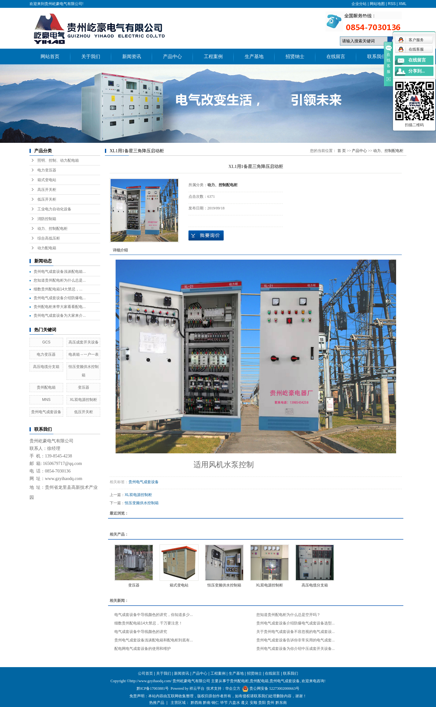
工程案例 (213, 56)
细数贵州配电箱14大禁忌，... (58, 289)
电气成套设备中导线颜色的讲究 (140, 631)
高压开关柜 (46, 189)
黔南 (206, 702)
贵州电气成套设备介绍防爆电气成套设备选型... (295, 623)
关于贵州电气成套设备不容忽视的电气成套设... (295, 631)
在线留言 (335, 56)
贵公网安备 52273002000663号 (274, 688)
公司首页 (145, 673)
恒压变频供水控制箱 (142, 503)
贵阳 (262, 702)
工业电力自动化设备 (54, 209)
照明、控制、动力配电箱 (58, 160)
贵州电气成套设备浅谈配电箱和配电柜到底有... (153, 640)
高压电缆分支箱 (46, 366)
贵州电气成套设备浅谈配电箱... (60, 271)
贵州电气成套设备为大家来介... (60, 315)
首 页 (341, 150)
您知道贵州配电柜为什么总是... (60, 280)
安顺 (253, 702)
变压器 (83, 387)
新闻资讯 (131, 56)
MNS (46, 399)
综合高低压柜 (48, 238)
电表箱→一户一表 (83, 354)
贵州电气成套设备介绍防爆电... (60, 298)
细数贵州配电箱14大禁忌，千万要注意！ (148, 623)
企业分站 (359, 4)
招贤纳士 (295, 56)
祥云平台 (196, 688)
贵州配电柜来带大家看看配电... (60, 307)
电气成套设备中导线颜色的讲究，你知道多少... (153, 615)
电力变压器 (46, 170)
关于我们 (90, 56)
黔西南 (196, 702)
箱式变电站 (46, 180)
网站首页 (50, 56)
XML (402, 4)
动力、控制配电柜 (52, 228)
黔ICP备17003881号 (153, 688)
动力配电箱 (46, 248)
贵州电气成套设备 (46, 412)
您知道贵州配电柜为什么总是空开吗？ (288, 615)
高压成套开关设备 (83, 342)
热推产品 (156, 702)
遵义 (244, 702)
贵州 (270, 702)
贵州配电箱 (46, 387)
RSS (392, 4)
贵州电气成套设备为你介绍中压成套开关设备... (295, 648)
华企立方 (232, 688)
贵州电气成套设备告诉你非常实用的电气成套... (295, 640)
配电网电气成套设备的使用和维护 (142, 648)
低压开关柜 (46, 199)
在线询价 (206, 235)
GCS (46, 342)
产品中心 (172, 56)
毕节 (224, 702)
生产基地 (254, 56)
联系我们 (376, 56)
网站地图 (377, 4)
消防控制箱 (46, 219)
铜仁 (215, 702)
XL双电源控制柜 (83, 399)
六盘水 (234, 702)
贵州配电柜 (239, 681)
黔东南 (281, 702)
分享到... (416, 71)
